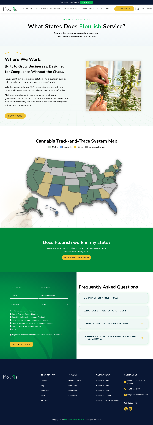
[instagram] (126, 409)
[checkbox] (39, 322)
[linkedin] (130, 409)
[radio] (39, 314)
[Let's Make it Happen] (76, 257)
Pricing (100, 9)
